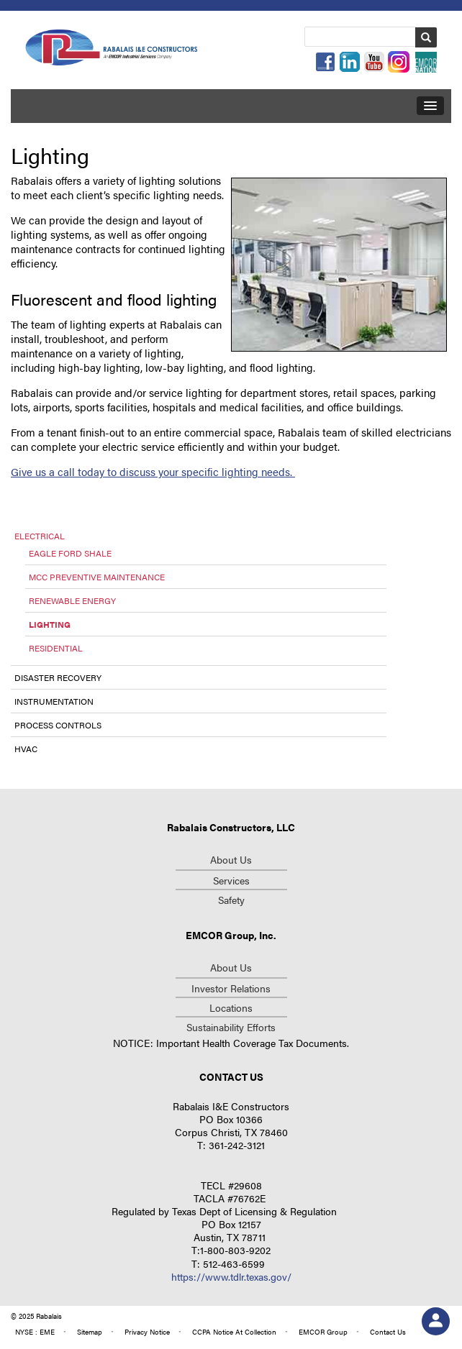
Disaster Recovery (57, 677)
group (323, 1331)
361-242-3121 (237, 1145)
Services (231, 880)
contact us (388, 1331)
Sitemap (89, 1331)
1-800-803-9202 (235, 1250)
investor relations (231, 988)
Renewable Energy (72, 600)
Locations (231, 1007)
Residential (56, 648)
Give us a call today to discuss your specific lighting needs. (153, 471)
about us (231, 967)
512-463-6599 (234, 1263)
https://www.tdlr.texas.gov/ (231, 1276)
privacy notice (147, 1331)
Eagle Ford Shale (70, 553)
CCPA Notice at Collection (234, 1331)
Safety (231, 899)
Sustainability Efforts (231, 1027)
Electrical (39, 535)
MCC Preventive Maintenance (97, 576)
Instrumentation (54, 701)
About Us (231, 859)
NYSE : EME (35, 1331)
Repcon (112, 49)
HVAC (25, 748)
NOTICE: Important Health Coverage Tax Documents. (231, 1042)
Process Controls (57, 725)
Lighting (50, 624)
